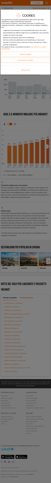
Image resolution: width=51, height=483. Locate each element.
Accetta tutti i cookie (25, 60)
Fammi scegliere (25, 54)
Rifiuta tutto (25, 70)
